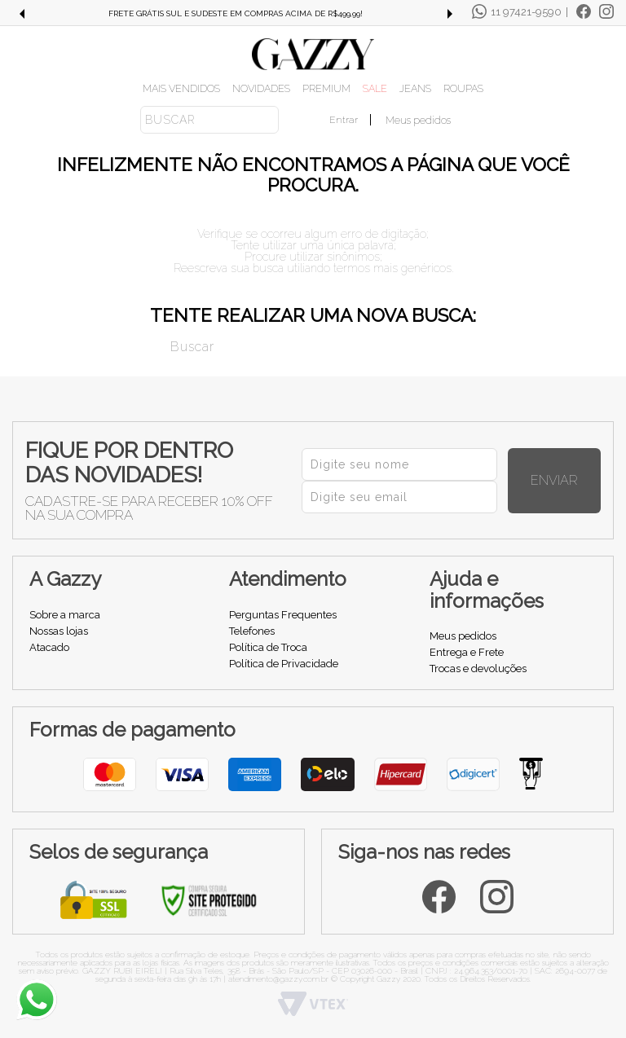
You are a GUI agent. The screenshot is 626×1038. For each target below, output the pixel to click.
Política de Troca (268, 647)
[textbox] (209, 120)
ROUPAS (463, 88)
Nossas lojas (58, 631)
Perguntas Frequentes (283, 615)
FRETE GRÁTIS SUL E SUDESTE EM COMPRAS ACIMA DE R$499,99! (235, 13)
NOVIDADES (261, 88)
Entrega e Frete (467, 652)
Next (450, 14)
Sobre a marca (64, 615)
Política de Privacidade (283, 664)
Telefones (252, 631)
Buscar (159, 345)
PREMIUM (326, 88)
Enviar (572, 480)
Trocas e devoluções (478, 668)
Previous (21, 14)
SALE (375, 88)
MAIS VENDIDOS (181, 88)
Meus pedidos (418, 120)
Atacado (49, 647)
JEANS (415, 88)
